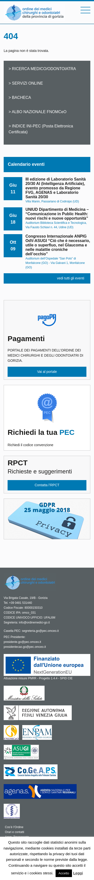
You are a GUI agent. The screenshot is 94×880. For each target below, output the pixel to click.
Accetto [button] (64, 873)
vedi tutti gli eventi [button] (70, 278)
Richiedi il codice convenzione (47, 437)
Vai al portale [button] (47, 372)
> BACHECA (20, 97)
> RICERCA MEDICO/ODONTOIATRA (42, 68)
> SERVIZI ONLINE (26, 83)
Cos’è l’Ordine (14, 827)
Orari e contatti (14, 832)
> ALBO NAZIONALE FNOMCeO (38, 111)
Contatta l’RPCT (47, 485)
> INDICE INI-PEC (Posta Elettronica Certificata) (41, 129)
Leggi (78, 873)
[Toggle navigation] (85, 10)
